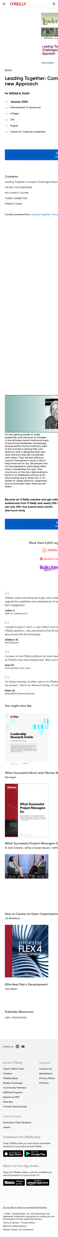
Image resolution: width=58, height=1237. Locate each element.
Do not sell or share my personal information (25, 1207)
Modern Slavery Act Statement (18, 1229)
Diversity (8, 1101)
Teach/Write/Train (13, 1068)
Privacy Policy (47, 1078)
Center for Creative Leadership (28, 131)
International (12, 1116)
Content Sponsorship (15, 1106)
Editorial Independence (14, 1226)
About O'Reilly (12, 1062)
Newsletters (45, 1073)
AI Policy (44, 1083)
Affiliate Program (12, 1092)
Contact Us (45, 1068)
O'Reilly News (10, 1078)
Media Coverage (12, 1083)
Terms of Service (11, 1222)
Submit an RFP (11, 1097)
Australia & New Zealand (17, 1122)
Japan (6, 1127)
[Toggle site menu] (4, 4)
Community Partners (14, 1087)
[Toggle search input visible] (54, 4)
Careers (7, 1073)
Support (45, 1062)
